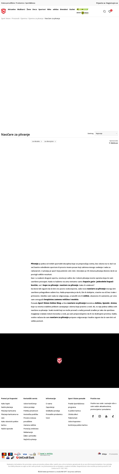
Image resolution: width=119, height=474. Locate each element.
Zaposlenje (50, 407)
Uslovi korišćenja (30, 403)
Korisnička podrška (31, 414)
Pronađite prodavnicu (54, 414)
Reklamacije (28, 432)
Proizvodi (15, 18)
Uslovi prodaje (29, 407)
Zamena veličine (30, 425)
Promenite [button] (113, 454)
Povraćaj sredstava (31, 428)
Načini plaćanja (7, 407)
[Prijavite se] (109, 11)
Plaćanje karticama (8, 411)
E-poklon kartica (74, 411)
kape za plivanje (50, 285)
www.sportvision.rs (49, 472)
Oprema (24, 18)
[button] (105, 11)
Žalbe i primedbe (30, 436)
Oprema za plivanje (35, 18)
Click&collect (73, 414)
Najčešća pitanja (30, 439)
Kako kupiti (5, 403)
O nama (49, 403)
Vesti (48, 418)
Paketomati (72, 418)
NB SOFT (64, 472)
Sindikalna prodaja (53, 411)
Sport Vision (5, 18)
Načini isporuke (7, 428)
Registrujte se (112, 3)
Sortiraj (90, 133)
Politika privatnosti (31, 411)
